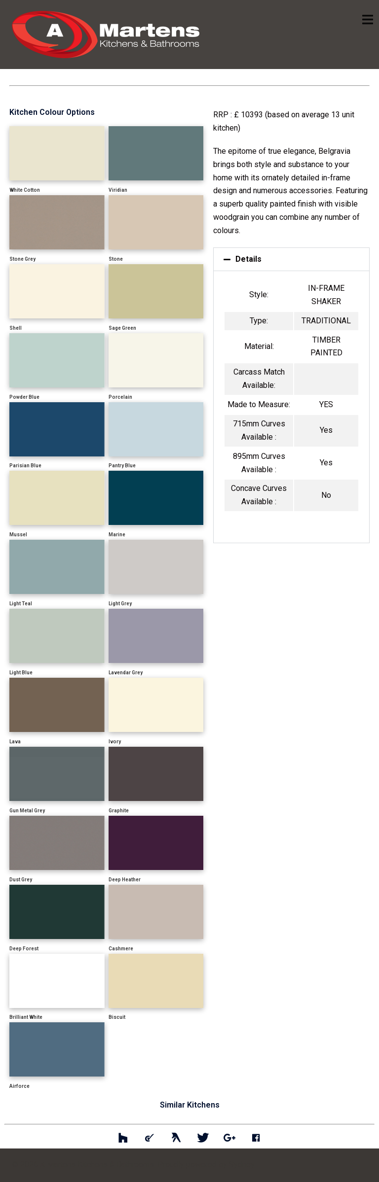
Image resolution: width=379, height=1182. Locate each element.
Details (248, 259)
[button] (291, 259)
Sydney (242, 1164)
